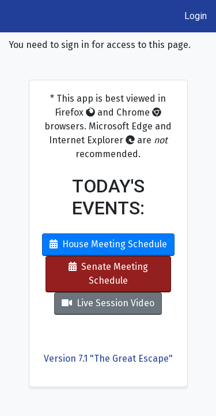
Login (195, 15)
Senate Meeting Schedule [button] (108, 273)
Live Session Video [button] (108, 303)
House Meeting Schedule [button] (108, 244)
